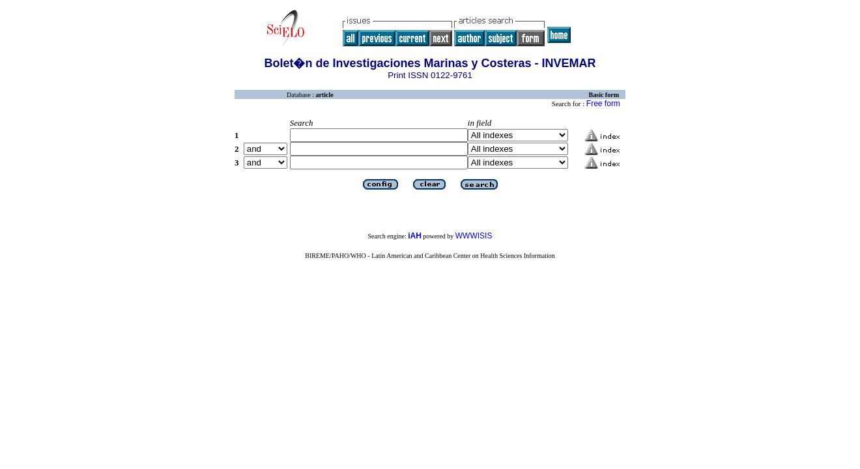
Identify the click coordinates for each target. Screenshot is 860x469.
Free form (603, 103)
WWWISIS (474, 235)
